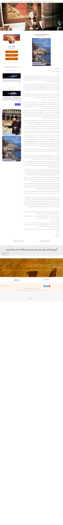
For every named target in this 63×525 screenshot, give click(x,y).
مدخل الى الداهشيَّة (37, 1)
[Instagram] (11, 62)
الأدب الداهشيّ (20, 1)
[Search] (9, 104)
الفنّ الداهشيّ (12, 1)
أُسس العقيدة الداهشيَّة (11, 70)
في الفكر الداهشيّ (11, 88)
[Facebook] (9, 62)
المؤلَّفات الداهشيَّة (28, 1)
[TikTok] (14, 62)
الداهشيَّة (44, 1)
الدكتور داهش (50, 1)
